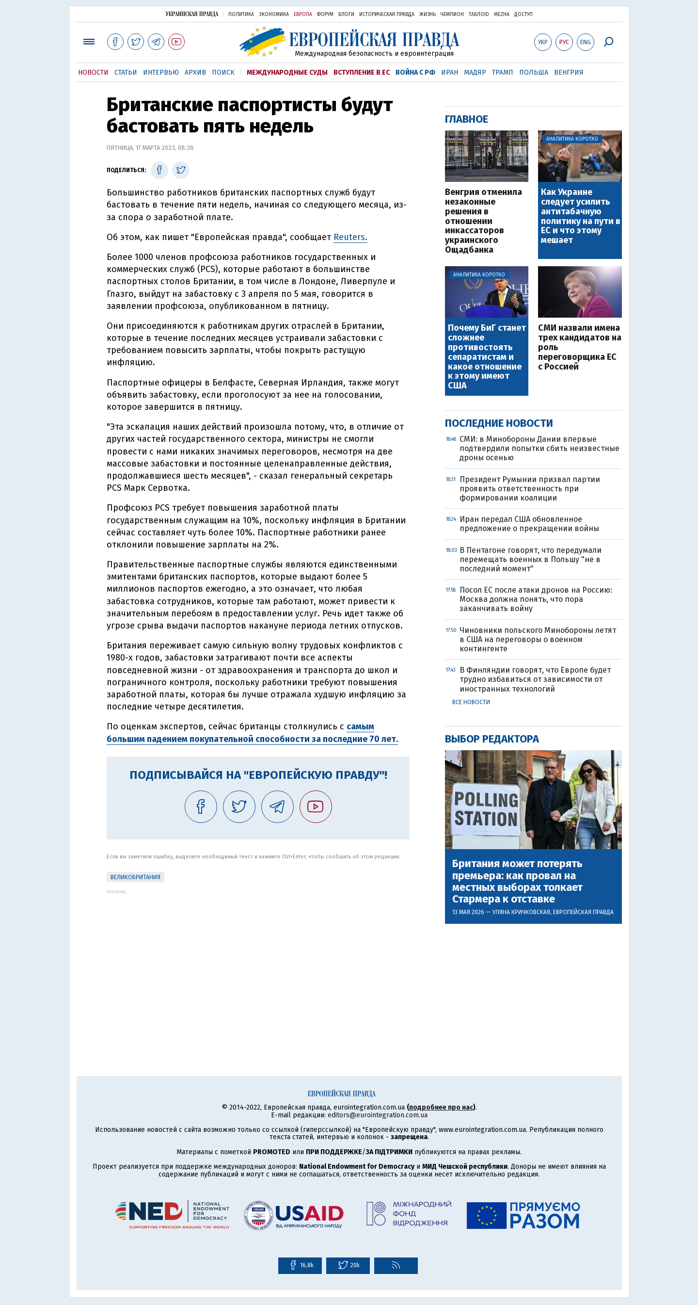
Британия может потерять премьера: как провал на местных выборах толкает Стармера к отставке (517, 881)
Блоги (346, 14)
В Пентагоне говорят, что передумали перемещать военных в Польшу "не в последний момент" (531, 559)
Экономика (274, 14)
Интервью (161, 72)
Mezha (501, 14)
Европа (303, 14)
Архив (195, 72)
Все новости (471, 702)
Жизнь (427, 14)
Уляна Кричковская (521, 912)
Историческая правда (386, 14)
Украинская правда (192, 13)
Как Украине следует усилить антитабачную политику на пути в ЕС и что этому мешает (580, 216)
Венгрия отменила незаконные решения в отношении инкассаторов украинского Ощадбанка (483, 221)
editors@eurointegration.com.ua (378, 1115)
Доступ (523, 14)
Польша (533, 72)
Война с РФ (415, 72)
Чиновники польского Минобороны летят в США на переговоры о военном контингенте (538, 639)
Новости (93, 72)
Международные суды (287, 72)
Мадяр (475, 72)
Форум (325, 14)
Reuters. (350, 237)
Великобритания (135, 877)
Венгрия (569, 72)
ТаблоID (479, 14)
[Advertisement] (258, 962)
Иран (449, 72)
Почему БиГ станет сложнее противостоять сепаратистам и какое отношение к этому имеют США (487, 357)
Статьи (125, 72)
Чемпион (452, 14)
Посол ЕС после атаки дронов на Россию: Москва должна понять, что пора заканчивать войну (536, 599)
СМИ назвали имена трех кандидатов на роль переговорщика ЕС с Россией (579, 347)
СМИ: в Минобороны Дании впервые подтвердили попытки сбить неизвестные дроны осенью (539, 448)
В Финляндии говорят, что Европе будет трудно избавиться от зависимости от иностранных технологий (535, 679)
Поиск (223, 72)
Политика (241, 14)
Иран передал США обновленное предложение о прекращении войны (529, 524)
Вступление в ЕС (361, 72)
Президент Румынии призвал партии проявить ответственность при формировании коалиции (530, 488)
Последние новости (499, 423)
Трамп (502, 72)
